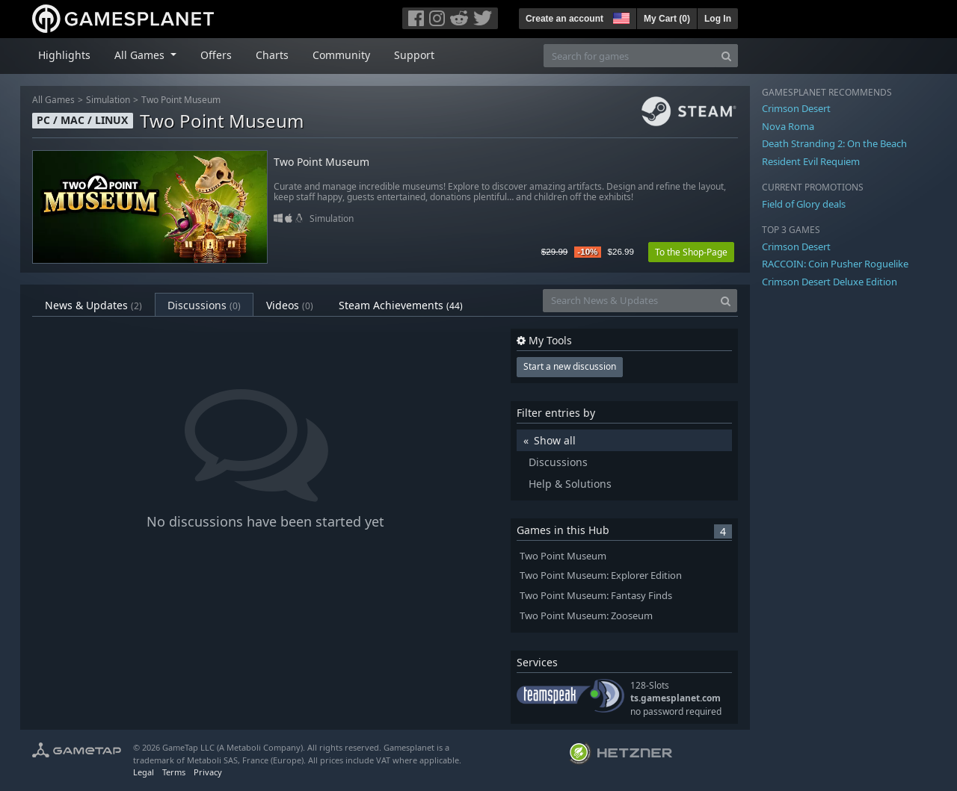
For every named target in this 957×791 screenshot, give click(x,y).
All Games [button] (140, 55)
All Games (53, 99)
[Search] (726, 55)
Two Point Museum (181, 99)
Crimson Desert (796, 108)
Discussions (204, 305)
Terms (173, 772)
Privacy (208, 772)
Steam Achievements (401, 305)
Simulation (108, 99)
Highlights (64, 55)
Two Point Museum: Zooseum (586, 615)
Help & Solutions (570, 484)
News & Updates (93, 305)
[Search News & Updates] (629, 300)
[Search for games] (630, 55)
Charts (272, 55)
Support (414, 55)
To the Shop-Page (691, 252)
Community (341, 55)
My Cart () (667, 18)
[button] (620, 16)
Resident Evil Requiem (811, 161)
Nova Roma (788, 126)
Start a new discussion (569, 366)
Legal (143, 772)
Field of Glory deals (804, 204)
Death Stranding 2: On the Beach (834, 143)
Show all (555, 440)
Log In (717, 18)
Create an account (564, 18)
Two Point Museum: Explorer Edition (601, 575)
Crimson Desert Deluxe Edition (829, 281)
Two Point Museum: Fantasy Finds (596, 595)
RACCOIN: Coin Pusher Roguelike (835, 263)
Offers (216, 55)
